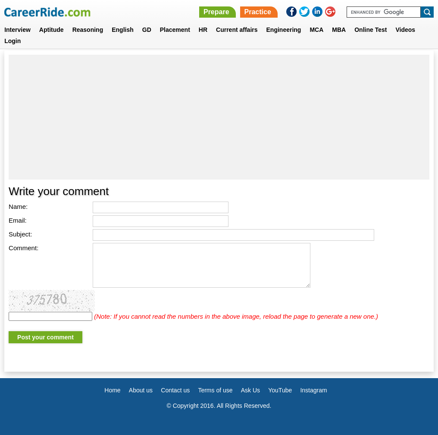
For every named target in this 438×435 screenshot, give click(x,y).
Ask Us (250, 390)
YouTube (280, 390)
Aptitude (51, 29)
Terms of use (215, 390)
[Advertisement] (219, 117)
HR (203, 29)
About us (141, 390)
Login (12, 40)
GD (146, 29)
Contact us (175, 390)
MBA (339, 29)
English (123, 29)
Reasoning (87, 29)
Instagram (313, 390)
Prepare (216, 12)
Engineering (283, 29)
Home (112, 390)
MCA (316, 29)
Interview (17, 29)
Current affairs (236, 29)
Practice (257, 12)
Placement (175, 29)
